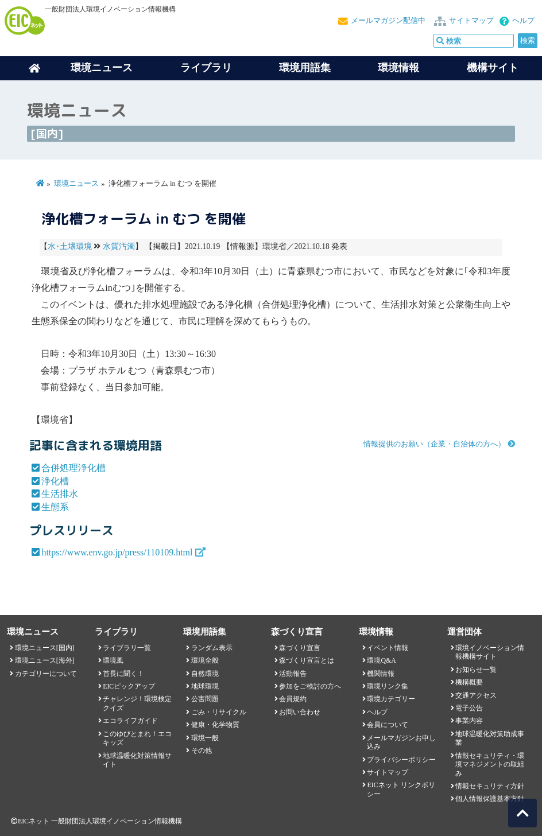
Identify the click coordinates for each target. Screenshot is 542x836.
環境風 (113, 660)
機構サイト (492, 67)
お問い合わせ (299, 712)
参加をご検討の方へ (310, 686)
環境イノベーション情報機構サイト (489, 652)
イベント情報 (387, 648)
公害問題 (205, 699)
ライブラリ (206, 67)
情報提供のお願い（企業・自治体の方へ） (434, 444)
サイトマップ (471, 21)
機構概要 (469, 682)
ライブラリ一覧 (127, 648)
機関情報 (380, 674)
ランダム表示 (212, 648)
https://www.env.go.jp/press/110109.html (116, 552)
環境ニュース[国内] (45, 648)
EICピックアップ (129, 686)
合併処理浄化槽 (73, 468)
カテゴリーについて (46, 674)
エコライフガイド (130, 721)
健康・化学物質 (215, 725)
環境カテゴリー (391, 699)
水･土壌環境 (70, 246)
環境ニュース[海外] (45, 660)
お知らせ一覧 (476, 670)
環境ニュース (76, 184)
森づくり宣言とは (306, 660)
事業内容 (469, 721)
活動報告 (293, 674)
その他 (201, 750)
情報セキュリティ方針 (489, 786)
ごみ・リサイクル (218, 712)
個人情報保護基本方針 (489, 799)
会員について (387, 725)
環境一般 (205, 738)
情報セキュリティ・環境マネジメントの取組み (489, 764)
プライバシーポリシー (401, 760)
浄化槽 (55, 481)
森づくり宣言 (299, 648)
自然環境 (205, 674)
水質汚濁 (119, 246)
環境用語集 (305, 67)
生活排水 (59, 494)
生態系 (55, 507)
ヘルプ (523, 21)
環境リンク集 (387, 686)
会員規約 (293, 699)
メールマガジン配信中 (388, 21)
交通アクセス (476, 695)
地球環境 (205, 686)
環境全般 (205, 660)
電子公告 (469, 708)
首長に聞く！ (123, 674)
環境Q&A (381, 660)
